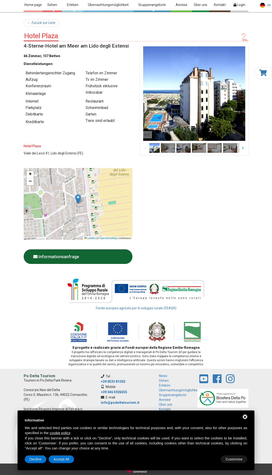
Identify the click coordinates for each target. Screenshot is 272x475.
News (163, 376)
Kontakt (220, 5)
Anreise (181, 5)
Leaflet (89, 238)
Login (239, 5)
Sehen (52, 7)
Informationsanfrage (56, 256)
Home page (33, 5)
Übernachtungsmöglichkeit (108, 5)
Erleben (72, 7)
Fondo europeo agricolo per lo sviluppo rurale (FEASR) (136, 308)
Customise (38, 459)
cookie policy (60, 433)
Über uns (200, 5)
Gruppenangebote (152, 7)
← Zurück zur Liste (41, 23)
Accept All (235, 459)
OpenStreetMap (108, 238)
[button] (78, 199)
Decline (209, 459)
